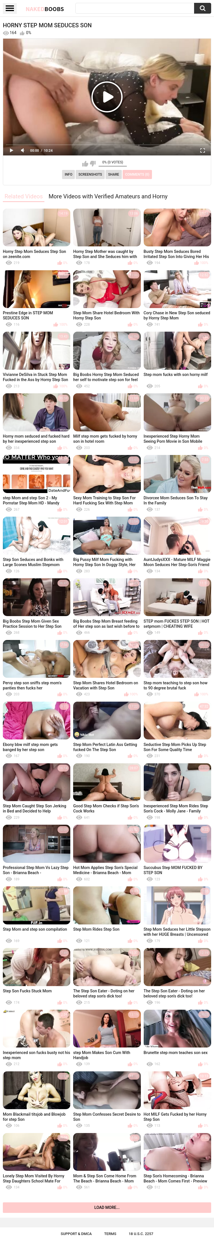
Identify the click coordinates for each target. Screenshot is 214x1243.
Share (113, 174)
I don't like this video (93, 164)
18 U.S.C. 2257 (141, 1234)
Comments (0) (137, 174)
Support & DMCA (76, 1234)
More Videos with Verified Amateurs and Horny (108, 196)
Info (68, 174)
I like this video (85, 164)
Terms (110, 1234)
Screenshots (90, 174)
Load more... (107, 1207)
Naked (45, 9)
